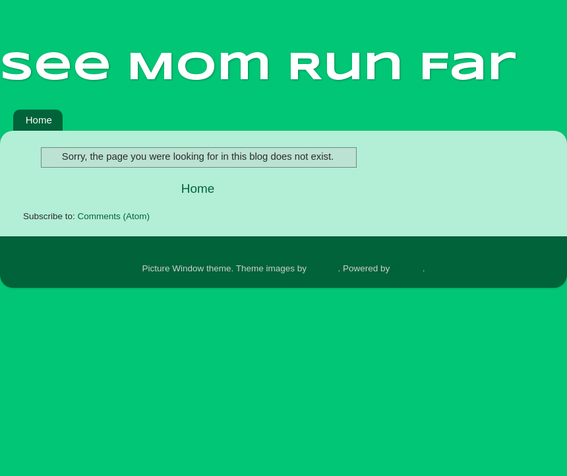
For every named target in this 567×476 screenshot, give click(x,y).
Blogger (407, 268)
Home (39, 119)
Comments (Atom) (114, 216)
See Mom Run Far (258, 68)
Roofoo (323, 268)
